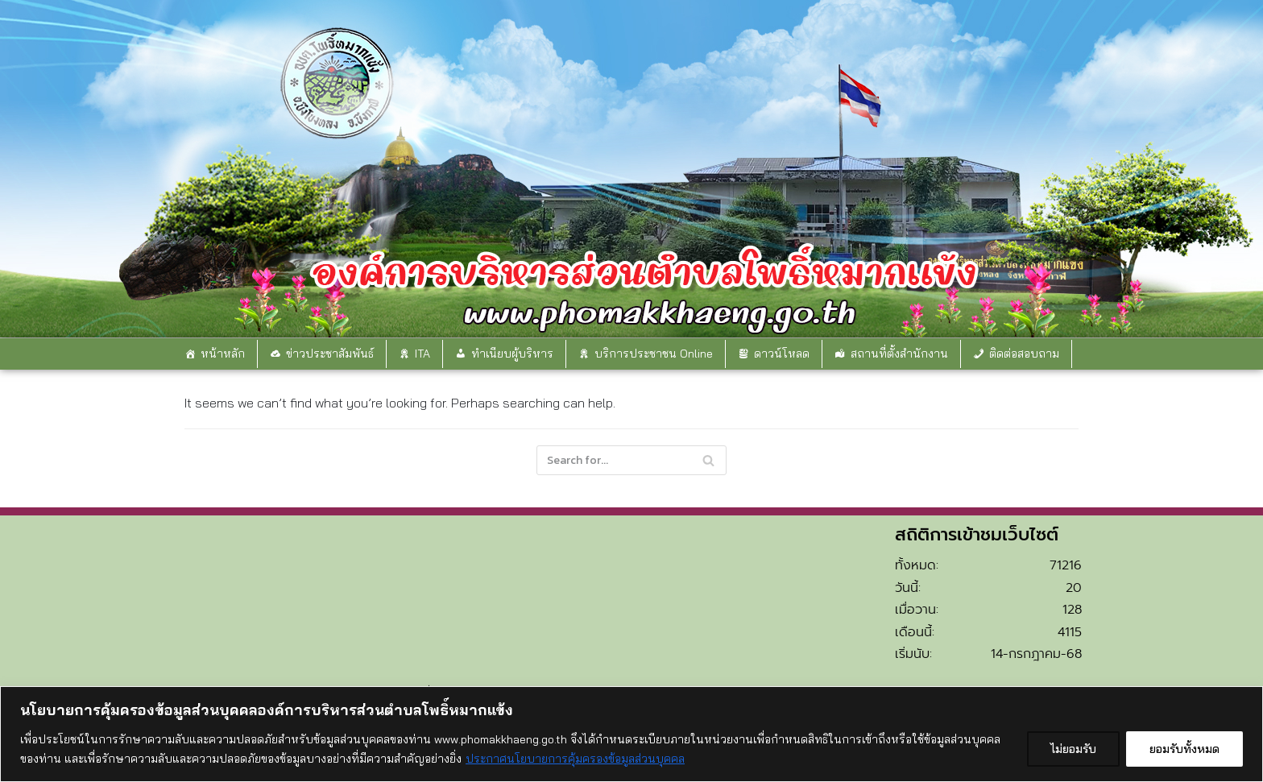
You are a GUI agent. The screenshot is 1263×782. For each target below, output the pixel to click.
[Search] (631, 460)
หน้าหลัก (223, 353)
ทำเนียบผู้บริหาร (512, 353)
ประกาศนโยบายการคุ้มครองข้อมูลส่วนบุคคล (575, 758)
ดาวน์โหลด (782, 353)
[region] (631, 734)
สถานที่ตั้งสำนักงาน (899, 353)
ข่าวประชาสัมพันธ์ (330, 353)
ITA (422, 353)
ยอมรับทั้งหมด (1184, 749)
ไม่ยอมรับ (1073, 749)
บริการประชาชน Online (653, 353)
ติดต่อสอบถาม (1024, 353)
